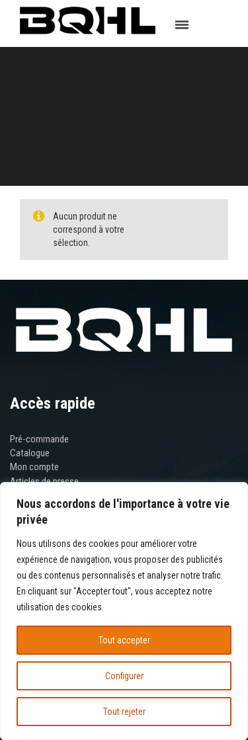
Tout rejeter (124, 711)
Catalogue (30, 453)
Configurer (124, 676)
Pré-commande (39, 439)
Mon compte (34, 467)
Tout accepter (124, 640)
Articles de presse (44, 481)
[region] (124, 611)
